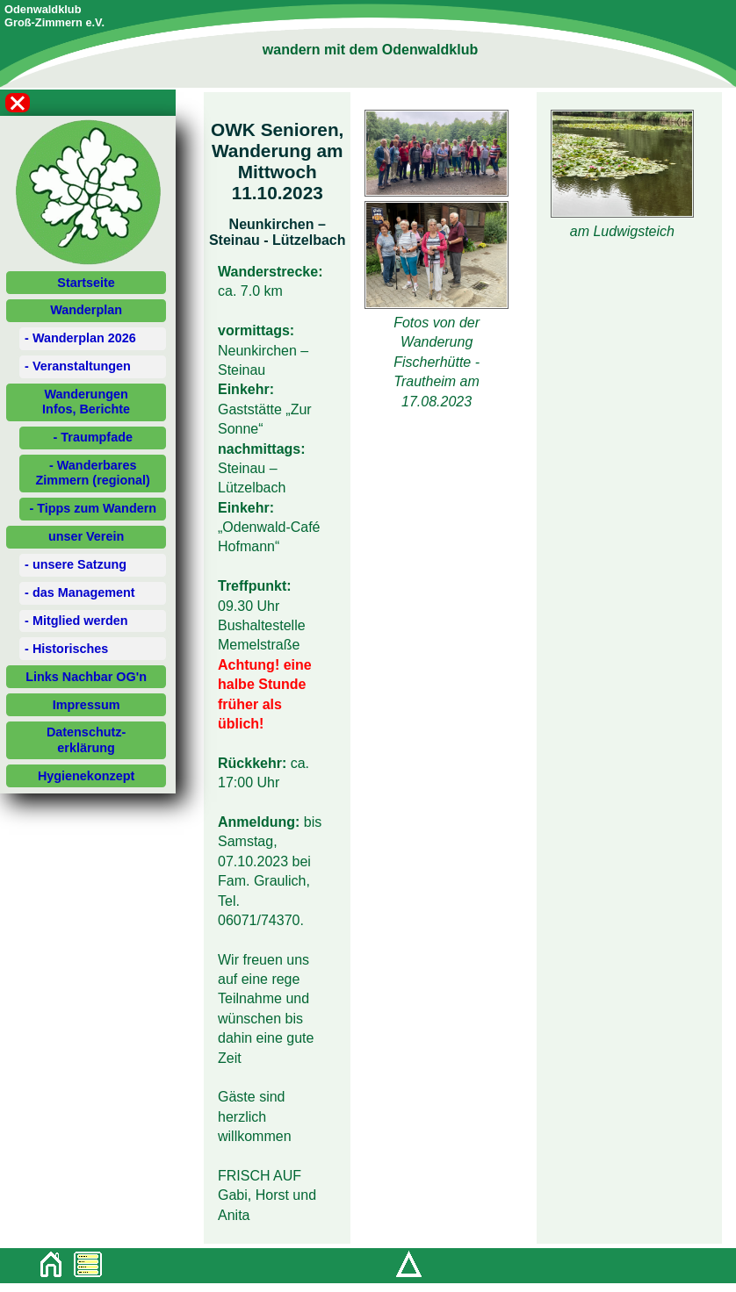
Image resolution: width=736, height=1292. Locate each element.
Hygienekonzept (86, 776)
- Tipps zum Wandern (92, 508)
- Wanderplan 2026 (80, 338)
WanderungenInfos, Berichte (86, 401)
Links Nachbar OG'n (86, 677)
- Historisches (66, 649)
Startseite (86, 283)
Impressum (86, 705)
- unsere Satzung (75, 564)
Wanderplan (86, 310)
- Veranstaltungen (78, 366)
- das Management (80, 592)
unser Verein (86, 536)
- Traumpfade (93, 437)
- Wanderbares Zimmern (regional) (93, 472)
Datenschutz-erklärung (86, 739)
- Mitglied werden (76, 621)
